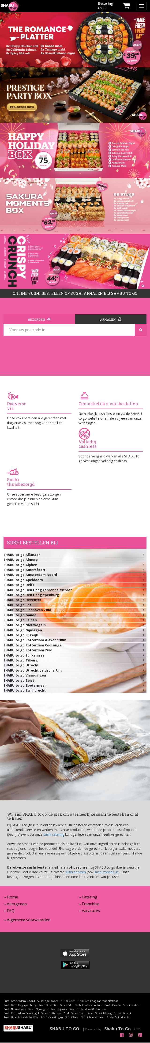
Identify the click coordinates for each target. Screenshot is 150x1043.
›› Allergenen (15, 904)
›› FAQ (9, 911)
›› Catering (88, 897)
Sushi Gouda (113, 1005)
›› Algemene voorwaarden (27, 920)
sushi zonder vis (106, 872)
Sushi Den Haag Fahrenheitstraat (97, 1001)
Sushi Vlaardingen (51, 1017)
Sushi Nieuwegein (15, 1009)
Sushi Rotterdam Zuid (55, 1013)
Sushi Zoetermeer (93, 1017)
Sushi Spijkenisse (82, 1013)
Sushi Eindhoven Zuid (88, 1005)
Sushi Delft (68, 1001)
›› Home (11, 897)
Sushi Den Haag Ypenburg (20, 1005)
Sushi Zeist (72, 1017)
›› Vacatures (89, 911)
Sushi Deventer (48, 1005)
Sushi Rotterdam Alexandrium (88, 1009)
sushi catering (53, 835)
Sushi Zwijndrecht (118, 1017)
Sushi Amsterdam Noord (19, 1001)
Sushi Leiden (131, 1005)
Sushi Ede (66, 1005)
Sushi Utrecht (122, 1013)
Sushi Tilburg (103, 1013)
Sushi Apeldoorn (48, 1001)
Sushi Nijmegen (38, 1009)
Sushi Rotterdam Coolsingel (21, 1013)
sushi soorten (75, 872)
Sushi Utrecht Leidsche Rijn (21, 1017)
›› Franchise (89, 904)
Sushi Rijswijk (58, 1009)
